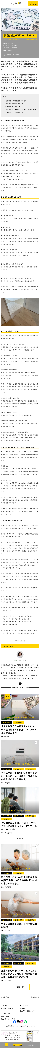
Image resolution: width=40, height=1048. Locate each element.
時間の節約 (6, 723)
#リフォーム (16, 39)
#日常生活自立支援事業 (20, 717)
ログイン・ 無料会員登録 (33, 4)
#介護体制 (21, 958)
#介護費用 (8, 717)
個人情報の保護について (27, 1011)
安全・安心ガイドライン (8, 1019)
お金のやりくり (7, 769)
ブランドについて (6, 1006)
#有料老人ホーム (10, 958)
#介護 (13, 915)
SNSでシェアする (20, 641)
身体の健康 (18, 769)
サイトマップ (24, 1006)
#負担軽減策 (17, 764)
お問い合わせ (5, 1016)
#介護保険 (34, 39)
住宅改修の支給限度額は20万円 (16, 101)
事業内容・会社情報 (7, 1008)
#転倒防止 (20, 915)
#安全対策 (29, 915)
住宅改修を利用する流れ (13, 106)
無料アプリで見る (17, 1045)
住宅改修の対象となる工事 (14, 104)
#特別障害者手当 (10, 811)
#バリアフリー (7, 39)
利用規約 (22, 1008)
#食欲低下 (27, 868)
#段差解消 (28, 39)
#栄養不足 (19, 868)
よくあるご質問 (5, 1013)
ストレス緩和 (6, 816)
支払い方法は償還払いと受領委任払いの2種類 (20, 109)
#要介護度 (29, 958)
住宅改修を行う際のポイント (15, 112)
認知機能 (19, 723)
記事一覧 (20, 987)
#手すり (22, 39)
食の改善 (19, 873)
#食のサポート (9, 868)
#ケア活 (20, 811)
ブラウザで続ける (31, 1045)
